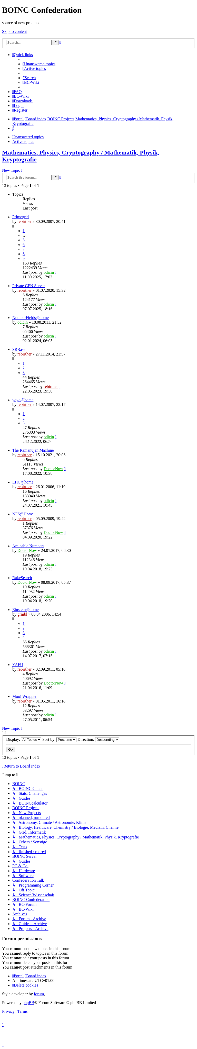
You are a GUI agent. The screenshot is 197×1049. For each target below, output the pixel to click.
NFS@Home (23, 514)
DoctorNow (53, 469)
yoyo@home (22, 400)
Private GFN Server (28, 286)
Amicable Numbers (28, 546)
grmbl (22, 614)
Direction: (98, 739)
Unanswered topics (28, 137)
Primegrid (20, 217)
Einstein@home (25, 609)
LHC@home (22, 482)
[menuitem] (39, 64)
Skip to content (14, 31)
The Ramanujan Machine (33, 450)
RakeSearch (22, 578)
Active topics (23, 141)
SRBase (18, 349)
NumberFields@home (30, 317)
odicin (49, 272)
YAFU (17, 664)
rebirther (24, 221)
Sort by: (59, 739)
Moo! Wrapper (24, 696)
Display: (23, 739)
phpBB (28, 1002)
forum (39, 994)
